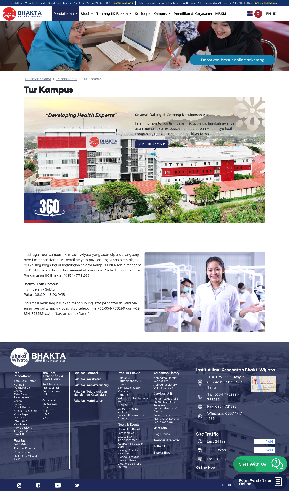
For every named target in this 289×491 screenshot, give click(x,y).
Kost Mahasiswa (52, 384)
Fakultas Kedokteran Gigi (91, 385)
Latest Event (126, 436)
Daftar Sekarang (123, 3)
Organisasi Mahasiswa (49, 402)
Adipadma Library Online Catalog (165, 386)
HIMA (46, 414)
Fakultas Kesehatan (87, 379)
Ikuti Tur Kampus (151, 144)
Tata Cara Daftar (25, 381)
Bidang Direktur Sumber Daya (128, 458)
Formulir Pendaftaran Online (22, 387)
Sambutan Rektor (129, 387)
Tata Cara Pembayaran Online (22, 397)
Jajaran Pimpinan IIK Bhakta (131, 410)
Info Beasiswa (23, 427)
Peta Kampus (22, 452)
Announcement (128, 440)
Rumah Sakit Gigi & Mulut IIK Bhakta (166, 400)
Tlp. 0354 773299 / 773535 (223, 396)
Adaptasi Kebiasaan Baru (131, 445)
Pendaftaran (66, 79)
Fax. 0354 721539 (222, 406)
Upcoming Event (129, 429)
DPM (45, 407)
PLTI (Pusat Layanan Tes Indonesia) (166, 420)
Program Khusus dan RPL (24, 433)
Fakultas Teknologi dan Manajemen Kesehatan (90, 393)
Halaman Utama (38, 79)
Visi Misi (123, 391)
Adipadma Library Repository (165, 380)
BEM (45, 410)
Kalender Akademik (166, 440)
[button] (260, 464)
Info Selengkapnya (266, 3)
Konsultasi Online (25, 411)
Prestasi (123, 405)
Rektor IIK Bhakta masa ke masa (133, 400)
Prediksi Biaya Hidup (51, 393)
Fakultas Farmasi (85, 373)
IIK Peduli (159, 446)
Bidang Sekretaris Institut (129, 465)
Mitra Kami (160, 428)
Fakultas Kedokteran (88, 400)
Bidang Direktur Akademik (128, 452)
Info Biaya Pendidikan (21, 423)
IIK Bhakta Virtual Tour (25, 457)
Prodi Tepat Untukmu (21, 416)
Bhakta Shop (161, 452)
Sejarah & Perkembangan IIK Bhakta (130, 381)
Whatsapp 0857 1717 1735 (224, 416)
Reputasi (123, 395)
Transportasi (50, 387)
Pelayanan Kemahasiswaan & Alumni (165, 408)
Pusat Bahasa (162, 415)
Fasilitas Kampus (24, 448)
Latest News (126, 433)
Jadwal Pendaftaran (22, 406)
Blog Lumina (161, 434)
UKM (45, 418)
